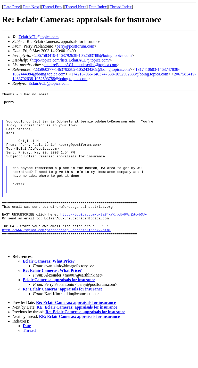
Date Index (98, 7)
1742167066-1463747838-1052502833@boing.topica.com (119, 74)
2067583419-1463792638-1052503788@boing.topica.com (83, 55)
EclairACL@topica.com (39, 37)
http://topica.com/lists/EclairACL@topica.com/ (70, 60)
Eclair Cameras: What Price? (49, 292)
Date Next (31, 7)
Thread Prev (52, 7)
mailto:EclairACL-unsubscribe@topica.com (80, 65)
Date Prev (11, 7)
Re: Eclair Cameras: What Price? (52, 301)
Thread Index (121, 7)
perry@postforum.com (75, 46)
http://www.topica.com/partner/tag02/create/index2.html (56, 257)
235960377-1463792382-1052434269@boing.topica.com (82, 69)
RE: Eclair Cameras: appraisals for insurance (77, 338)
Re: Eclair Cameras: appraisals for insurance (62, 320)
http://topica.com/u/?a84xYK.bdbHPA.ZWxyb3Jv (103, 239)
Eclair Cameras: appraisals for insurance (59, 311)
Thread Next (75, 7)
